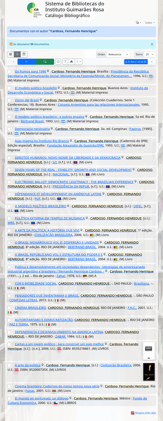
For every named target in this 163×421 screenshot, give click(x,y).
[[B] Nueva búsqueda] (45, 62)
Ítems (139, 54)
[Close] (152, 44)
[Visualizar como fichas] (10, 54)
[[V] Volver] (27, 62)
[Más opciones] (78, 62)
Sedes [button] (149, 22)
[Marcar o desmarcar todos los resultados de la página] (9, 61)
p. (136, 61)
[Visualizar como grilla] (24, 54)
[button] (65, 62)
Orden (101, 54)
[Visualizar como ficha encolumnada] (17, 54)
